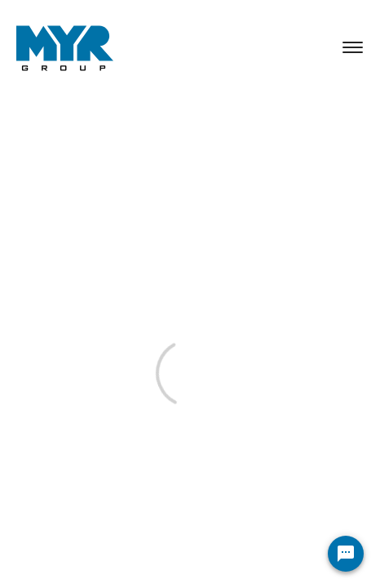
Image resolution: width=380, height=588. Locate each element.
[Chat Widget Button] (346, 554)
